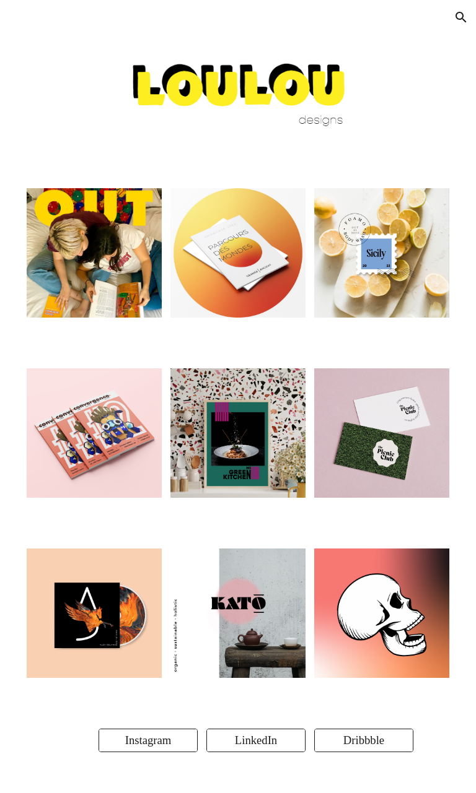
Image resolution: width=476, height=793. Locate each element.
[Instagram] (148, 740)
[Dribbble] (364, 740)
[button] (461, 17)
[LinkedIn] (256, 740)
